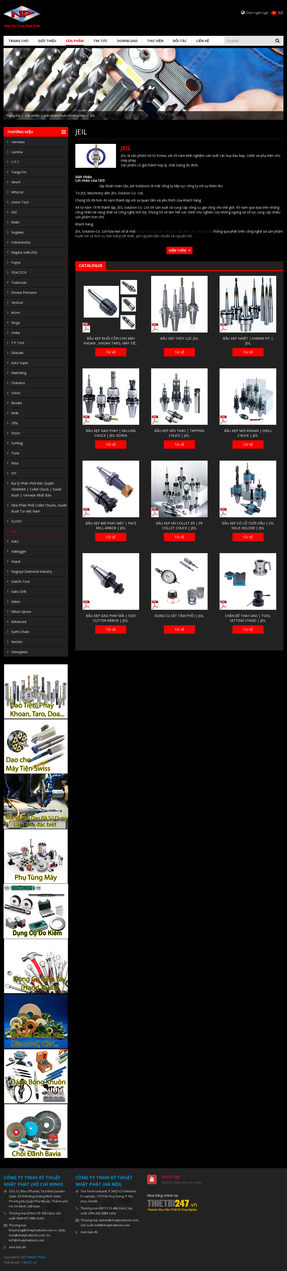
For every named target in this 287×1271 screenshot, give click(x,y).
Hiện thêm (177, 250)
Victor (15, 433)
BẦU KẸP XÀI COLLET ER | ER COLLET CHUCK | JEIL (179, 525)
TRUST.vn (29, 1262)
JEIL (92, 115)
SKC (14, 212)
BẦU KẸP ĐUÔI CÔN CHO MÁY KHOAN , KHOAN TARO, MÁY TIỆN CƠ (110, 341)
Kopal (15, 561)
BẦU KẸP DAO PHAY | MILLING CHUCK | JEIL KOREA (111, 433)
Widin (15, 222)
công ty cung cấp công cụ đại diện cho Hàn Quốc (174, 231)
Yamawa (18, 142)
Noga (15, 322)
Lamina (17, 152)
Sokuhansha (20, 242)
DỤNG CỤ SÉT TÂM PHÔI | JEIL (179, 615)
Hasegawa (19, 651)
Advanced (18, 621)
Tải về (111, 352)
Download (127, 40)
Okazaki (17, 352)
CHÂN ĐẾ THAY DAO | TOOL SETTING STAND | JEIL (248, 618)
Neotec (17, 641)
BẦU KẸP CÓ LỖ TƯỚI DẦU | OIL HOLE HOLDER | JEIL (248, 525)
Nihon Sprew (21, 611)
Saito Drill (18, 591)
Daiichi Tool (20, 581)
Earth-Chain (20, 631)
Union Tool (19, 202)
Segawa (17, 232)
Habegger (18, 551)
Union (15, 393)
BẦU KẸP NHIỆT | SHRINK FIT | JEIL (248, 340)
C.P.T (15, 162)
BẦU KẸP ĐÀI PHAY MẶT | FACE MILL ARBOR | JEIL (111, 525)
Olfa (14, 423)
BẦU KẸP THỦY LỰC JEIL (179, 338)
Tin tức (100, 40)
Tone (15, 453)
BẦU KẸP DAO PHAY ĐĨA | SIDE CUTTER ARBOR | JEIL (111, 618)
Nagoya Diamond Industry (31, 571)
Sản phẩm (75, 40)
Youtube (170, 1177)
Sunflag (17, 443)
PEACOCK (19, 272)
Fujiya (15, 262)
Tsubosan (19, 282)
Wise (15, 463)
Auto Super (19, 362)
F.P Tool (17, 342)
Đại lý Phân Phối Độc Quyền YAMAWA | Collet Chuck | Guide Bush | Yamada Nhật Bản (36, 489)
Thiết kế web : (12, 1262)
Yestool (17, 302)
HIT (14, 473)
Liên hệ (202, 40)
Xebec (16, 601)
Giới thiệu (47, 40)
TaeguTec (19, 172)
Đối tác (180, 40)
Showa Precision (24, 292)
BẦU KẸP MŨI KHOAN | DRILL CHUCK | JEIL (248, 433)
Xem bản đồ (17, 1247)
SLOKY (16, 521)
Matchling (18, 373)
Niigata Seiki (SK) (24, 252)
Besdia (16, 403)
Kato (15, 541)
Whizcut (17, 192)
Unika (15, 332)
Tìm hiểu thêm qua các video (181, 1182)
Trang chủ (18, 40)
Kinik (14, 413)
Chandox (18, 383)
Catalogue (90, 265)
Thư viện (155, 40)
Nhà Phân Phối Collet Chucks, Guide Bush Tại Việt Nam (39, 508)
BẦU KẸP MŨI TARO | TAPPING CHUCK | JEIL (179, 433)
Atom (15, 312)
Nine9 (15, 182)
